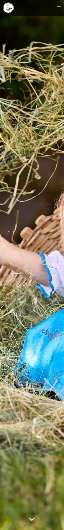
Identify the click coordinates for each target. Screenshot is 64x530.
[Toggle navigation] (58, 7)
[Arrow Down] (32, 524)
